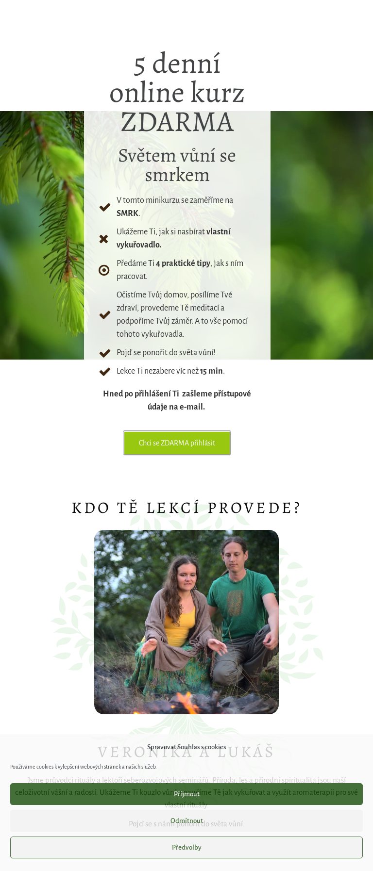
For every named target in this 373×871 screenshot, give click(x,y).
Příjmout (187, 794)
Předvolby (187, 847)
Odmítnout (186, 820)
